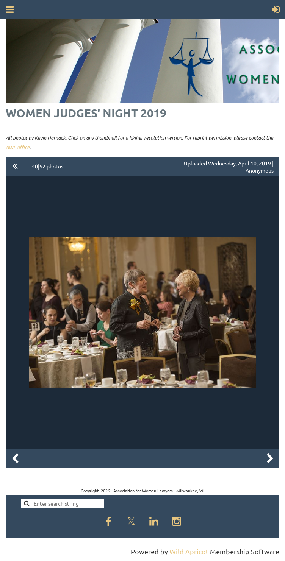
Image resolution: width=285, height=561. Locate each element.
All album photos (15, 166)
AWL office (18, 147)
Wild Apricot (188, 551)
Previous (15, 458)
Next (269, 458)
